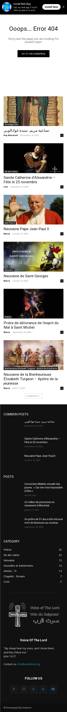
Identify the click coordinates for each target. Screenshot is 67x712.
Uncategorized (11, 124)
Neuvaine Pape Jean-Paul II (26, 229)
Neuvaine (9, 270)
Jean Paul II (10, 223)
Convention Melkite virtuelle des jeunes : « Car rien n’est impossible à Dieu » (43, 487)
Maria (7, 233)
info (6, 186)
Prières (8, 317)
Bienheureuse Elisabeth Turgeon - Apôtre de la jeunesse (31, 368)
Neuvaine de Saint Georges (26, 276)
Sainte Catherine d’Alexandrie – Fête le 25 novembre (29, 179)
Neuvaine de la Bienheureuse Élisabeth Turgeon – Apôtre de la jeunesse (31, 379)
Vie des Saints (11, 171)
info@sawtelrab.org (28, 664)
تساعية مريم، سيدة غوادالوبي (26, 130)
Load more (33, 395)
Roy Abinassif (11, 135)
